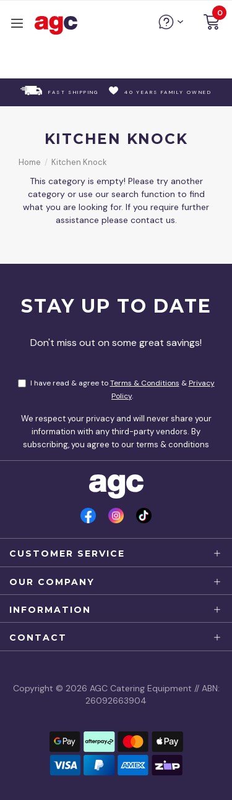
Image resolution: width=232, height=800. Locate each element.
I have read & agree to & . (116, 389)
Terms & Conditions (144, 383)
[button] (212, 23)
